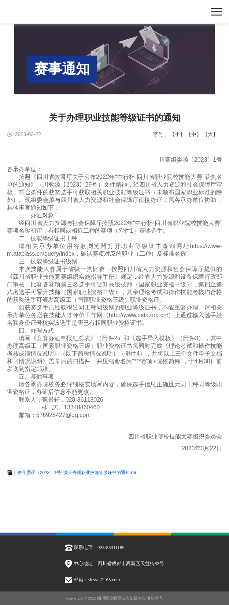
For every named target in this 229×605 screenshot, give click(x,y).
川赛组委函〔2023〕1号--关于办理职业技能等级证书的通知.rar (75, 473)
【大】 (210, 134)
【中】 (194, 134)
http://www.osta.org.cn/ (138, 315)
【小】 (177, 134)
